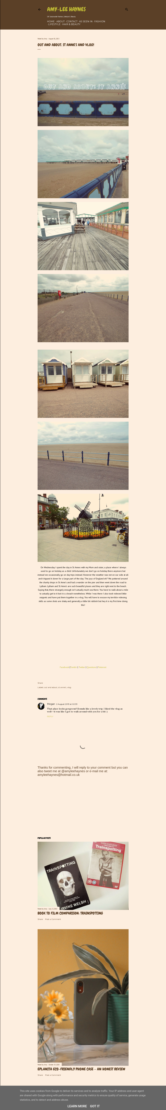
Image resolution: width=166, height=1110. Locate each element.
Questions (92, 667)
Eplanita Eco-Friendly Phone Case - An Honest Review (81, 1069)
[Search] (127, 9)
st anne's (62, 687)
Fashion (99, 21)
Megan (51, 704)
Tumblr (73, 667)
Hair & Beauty (71, 24)
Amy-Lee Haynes (66, 9)
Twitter (82, 667)
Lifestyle (54, 24)
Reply (50, 716)
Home (51, 21)
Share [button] (40, 683)
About (60, 21)
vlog (69, 687)
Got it (95, 1106)
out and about (50, 687)
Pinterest (102, 667)
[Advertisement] (83, 807)
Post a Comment (53, 919)
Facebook (64, 667)
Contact (71, 21)
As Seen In (86, 21)
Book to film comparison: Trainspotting (70, 913)
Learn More (77, 1106)
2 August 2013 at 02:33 (66, 704)
